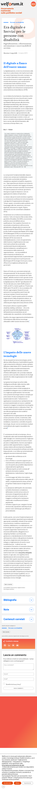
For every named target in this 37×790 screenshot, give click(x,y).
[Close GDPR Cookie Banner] (3, 786)
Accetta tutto (7, 783)
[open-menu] (33, 4)
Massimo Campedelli (11, 51)
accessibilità (7, 586)
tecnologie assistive (9, 588)
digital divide (22, 586)
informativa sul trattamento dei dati (13, 765)
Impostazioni (27, 783)
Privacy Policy (17, 683)
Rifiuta (17, 783)
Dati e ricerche (9, 583)
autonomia (15, 586)
